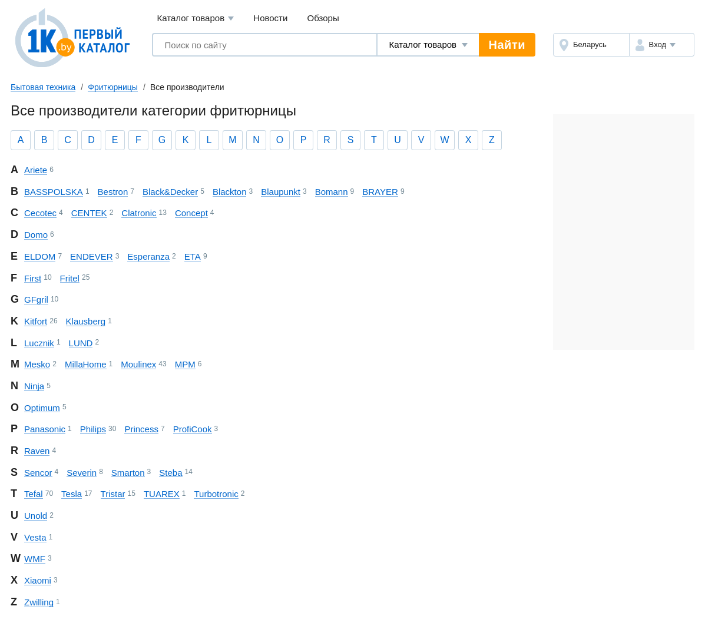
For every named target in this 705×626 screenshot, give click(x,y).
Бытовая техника (43, 87)
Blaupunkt (280, 192)
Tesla (71, 494)
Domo (36, 235)
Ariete (35, 170)
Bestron (113, 192)
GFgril (36, 299)
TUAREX (162, 494)
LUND (81, 343)
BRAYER (380, 192)
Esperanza (148, 256)
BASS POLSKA (53, 192)
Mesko (37, 364)
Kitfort (35, 321)
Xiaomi (37, 580)
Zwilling (39, 602)
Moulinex (138, 364)
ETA (192, 256)
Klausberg (86, 321)
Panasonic (44, 429)
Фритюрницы (113, 87)
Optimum (42, 408)
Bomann (331, 192)
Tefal (33, 494)
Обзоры (323, 18)
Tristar (113, 494)
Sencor (38, 473)
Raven (36, 451)
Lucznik (39, 343)
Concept (191, 213)
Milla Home (86, 364)
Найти (507, 44)
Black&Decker (170, 192)
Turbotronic (216, 494)
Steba (170, 473)
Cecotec (40, 213)
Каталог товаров (195, 18)
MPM (185, 364)
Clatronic (138, 213)
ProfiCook (192, 429)
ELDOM (39, 256)
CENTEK (89, 213)
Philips (93, 429)
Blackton (230, 192)
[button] (662, 45)
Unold (35, 516)
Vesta (35, 537)
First (32, 278)
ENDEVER (91, 256)
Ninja (34, 386)
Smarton (128, 473)
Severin (82, 473)
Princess (141, 429)
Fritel (70, 278)
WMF (34, 559)
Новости (270, 18)
